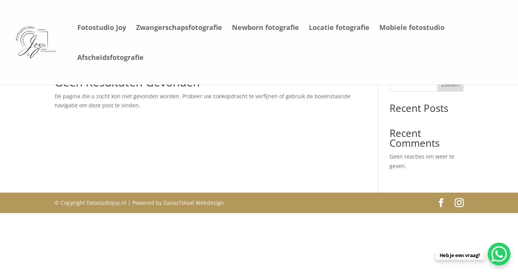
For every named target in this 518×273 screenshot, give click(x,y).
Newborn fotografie (265, 28)
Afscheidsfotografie (110, 58)
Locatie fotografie (339, 28)
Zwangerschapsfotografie (179, 28)
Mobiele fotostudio (411, 28)
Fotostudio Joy (101, 28)
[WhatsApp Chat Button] (499, 254)
